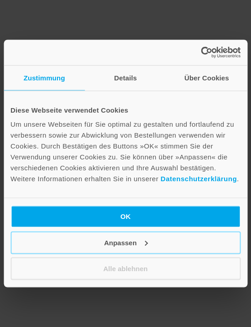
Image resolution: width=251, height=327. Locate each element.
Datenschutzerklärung (199, 179)
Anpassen (126, 242)
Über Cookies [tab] (206, 77)
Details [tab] (125, 77)
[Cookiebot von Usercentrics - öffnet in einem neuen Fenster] (201, 53)
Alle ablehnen (125, 268)
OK (125, 216)
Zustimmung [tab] (44, 77)
